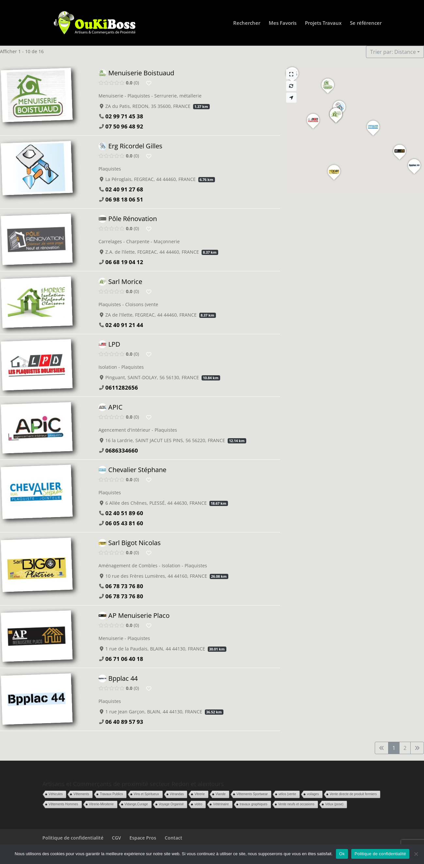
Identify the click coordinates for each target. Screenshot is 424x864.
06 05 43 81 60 (124, 523)
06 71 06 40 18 (124, 659)
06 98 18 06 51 (124, 199)
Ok (342, 853)
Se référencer (366, 23)
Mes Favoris (282, 23)
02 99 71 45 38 (124, 116)
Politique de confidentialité (72, 838)
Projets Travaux (323, 23)
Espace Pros (142, 838)
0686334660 (121, 450)
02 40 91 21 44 (124, 324)
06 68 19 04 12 (124, 262)
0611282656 (121, 387)
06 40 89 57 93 (124, 721)
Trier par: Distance (393, 51)
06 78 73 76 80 (124, 585)
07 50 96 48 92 (124, 126)
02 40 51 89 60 (124, 513)
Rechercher (246, 23)
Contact (173, 838)
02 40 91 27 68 (124, 189)
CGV (116, 838)
